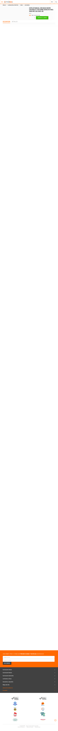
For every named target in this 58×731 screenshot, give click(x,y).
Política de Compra (37, 729)
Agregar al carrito (42, 17)
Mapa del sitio (6, 687)
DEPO (30, 13)
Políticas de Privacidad (30, 729)
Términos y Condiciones (21, 729)
